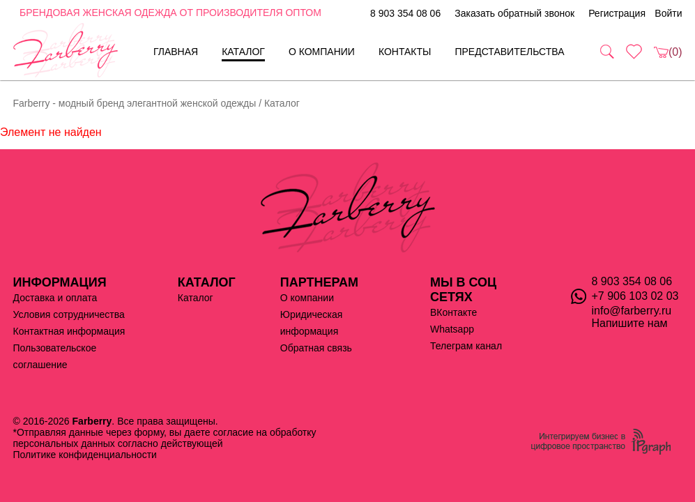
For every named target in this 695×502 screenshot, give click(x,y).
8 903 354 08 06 (405, 13)
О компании (322, 51)
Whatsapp (452, 329)
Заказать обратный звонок (514, 13)
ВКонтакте (453, 312)
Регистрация (617, 13)
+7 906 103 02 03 (635, 296)
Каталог (243, 51)
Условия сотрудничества (69, 314)
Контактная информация (69, 331)
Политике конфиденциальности (85, 454)
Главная (175, 51)
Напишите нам (630, 323)
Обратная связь (316, 347)
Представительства (509, 51)
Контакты (405, 51)
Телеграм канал (466, 345)
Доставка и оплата (55, 297)
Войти (668, 13)
